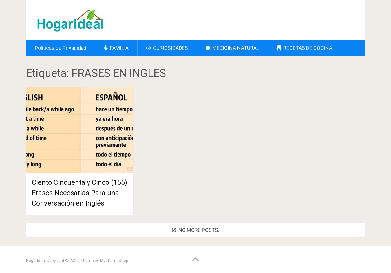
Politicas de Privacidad (60, 48)
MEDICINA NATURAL (232, 48)
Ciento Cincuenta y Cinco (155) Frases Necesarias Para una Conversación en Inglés (79, 192)
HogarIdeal (36, 260)
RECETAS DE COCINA (304, 48)
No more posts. (195, 230)
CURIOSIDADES (167, 48)
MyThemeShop (114, 260)
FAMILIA (116, 48)
